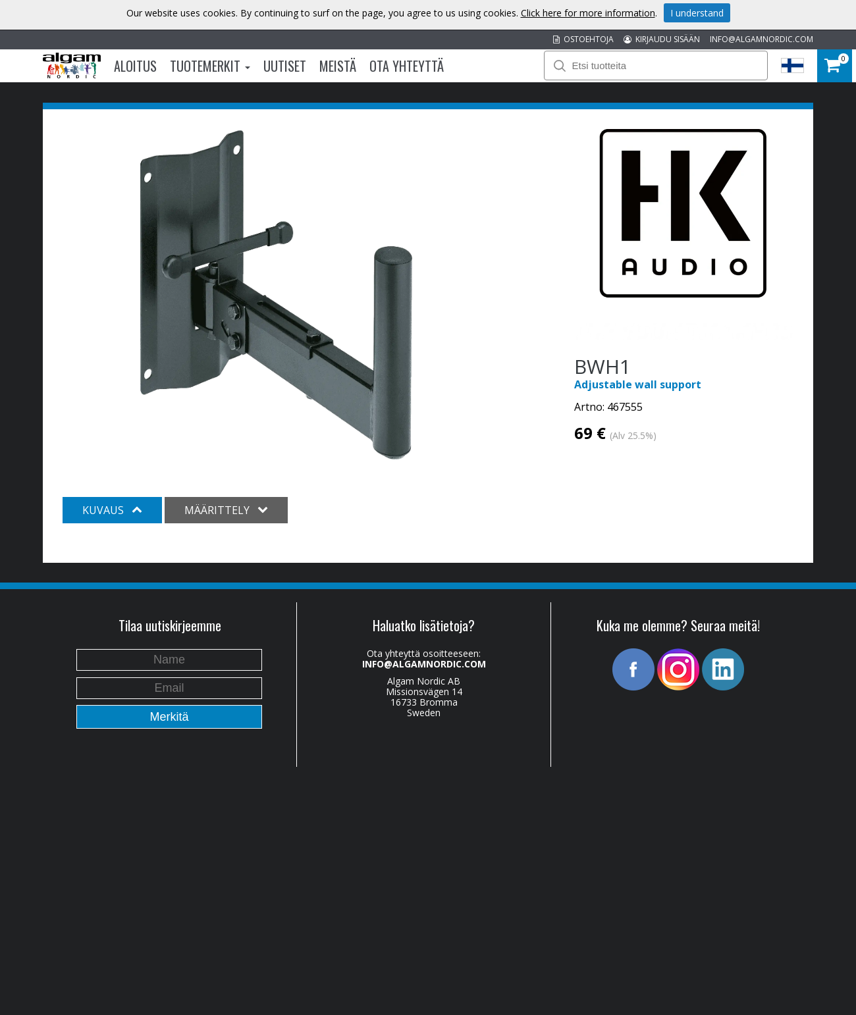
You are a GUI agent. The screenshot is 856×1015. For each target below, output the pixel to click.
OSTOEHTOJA (583, 39)
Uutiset (284, 66)
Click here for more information (588, 13)
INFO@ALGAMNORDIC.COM (761, 39)
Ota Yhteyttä (406, 66)
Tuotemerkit (210, 66)
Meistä (337, 66)
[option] (276, 295)
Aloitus (135, 66)
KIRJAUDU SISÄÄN (662, 39)
